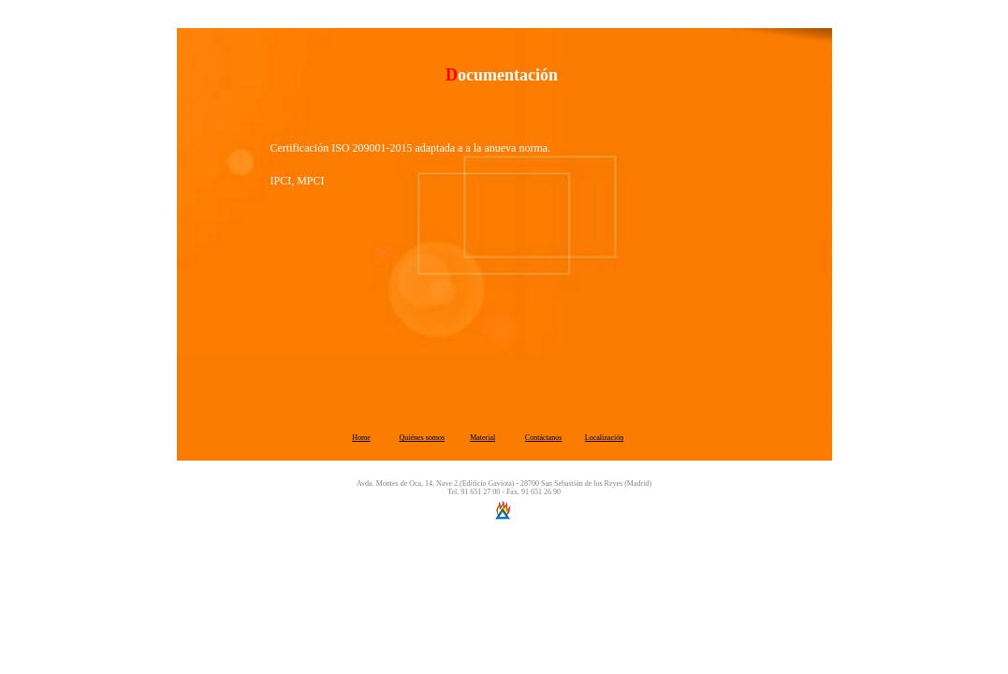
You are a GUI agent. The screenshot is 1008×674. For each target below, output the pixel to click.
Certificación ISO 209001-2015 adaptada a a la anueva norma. (410, 147)
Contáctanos (543, 437)
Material (482, 437)
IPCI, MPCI (297, 180)
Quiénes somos (423, 437)
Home (361, 437)
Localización (604, 437)
